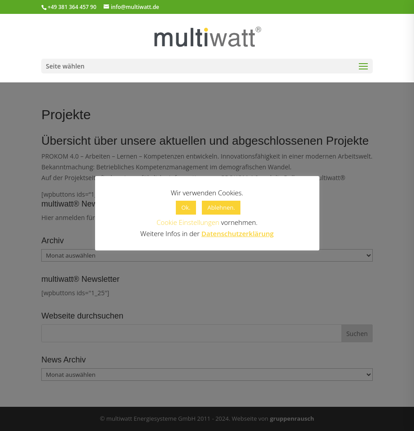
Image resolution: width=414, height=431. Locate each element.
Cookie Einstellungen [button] (188, 222)
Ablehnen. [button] (221, 207)
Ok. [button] (185, 207)
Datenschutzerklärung (237, 233)
